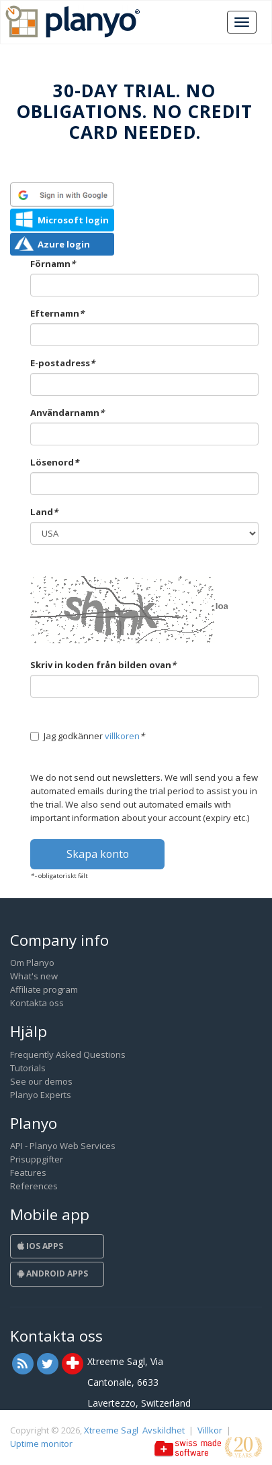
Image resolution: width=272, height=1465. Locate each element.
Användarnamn (67, 412)
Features (28, 1172)
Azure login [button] (64, 244)
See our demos (41, 1081)
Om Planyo (32, 963)
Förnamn (52, 264)
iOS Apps (40, 1246)
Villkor (209, 1430)
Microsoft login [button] (73, 220)
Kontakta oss (37, 1003)
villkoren (122, 736)
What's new (34, 976)
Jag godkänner (87, 736)
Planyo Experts (40, 1095)
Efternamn (57, 313)
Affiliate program (44, 989)
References (34, 1186)
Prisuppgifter (36, 1159)
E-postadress (62, 363)
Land (44, 512)
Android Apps (52, 1273)
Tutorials (28, 1068)
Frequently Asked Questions (68, 1054)
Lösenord (54, 462)
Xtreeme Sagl (111, 1430)
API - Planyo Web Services (63, 1146)
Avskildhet (163, 1430)
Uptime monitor (41, 1443)
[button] (62, 194)
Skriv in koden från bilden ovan (103, 665)
